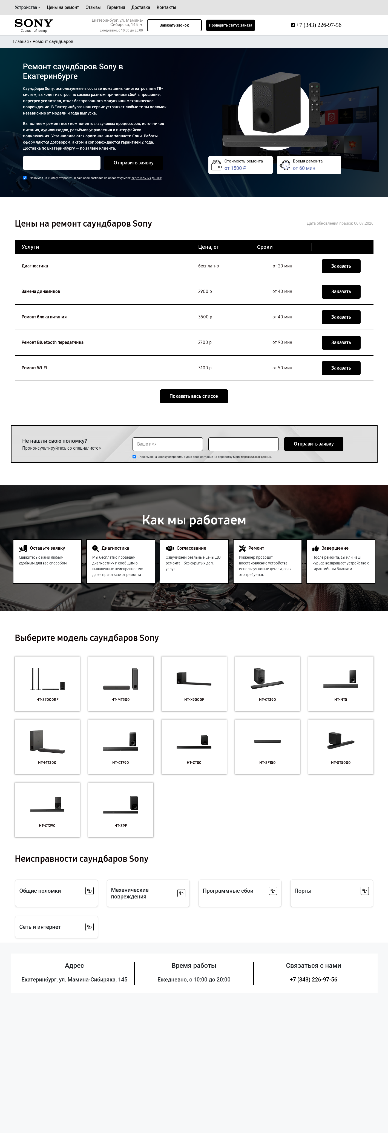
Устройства (26, 7)
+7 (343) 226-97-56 (313, 979)
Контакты (166, 7)
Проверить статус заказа (230, 25)
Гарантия (116, 7)
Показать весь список (194, 396)
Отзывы (92, 7)
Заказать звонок (174, 25)
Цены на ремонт (63, 7)
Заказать (341, 266)
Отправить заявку (134, 163)
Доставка (140, 7)
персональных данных (146, 178)
